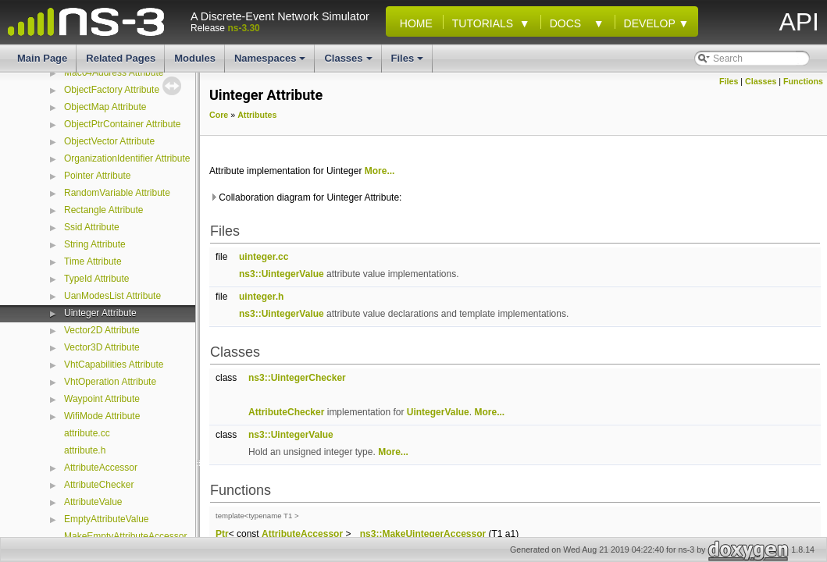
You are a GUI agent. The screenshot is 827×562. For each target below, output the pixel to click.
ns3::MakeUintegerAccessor (423, 533)
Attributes (256, 114)
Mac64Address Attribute (113, 72)
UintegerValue (438, 412)
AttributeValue (93, 501)
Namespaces (271, 62)
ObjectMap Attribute (105, 106)
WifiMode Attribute (102, 416)
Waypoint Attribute (102, 398)
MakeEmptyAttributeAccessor (125, 536)
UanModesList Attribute (112, 295)
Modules (195, 58)
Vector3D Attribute (102, 347)
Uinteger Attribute (100, 313)
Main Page (42, 58)
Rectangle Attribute (103, 210)
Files (408, 62)
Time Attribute (93, 261)
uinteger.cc (263, 256)
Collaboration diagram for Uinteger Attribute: (305, 197)
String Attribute (95, 244)
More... (380, 170)
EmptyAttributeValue (106, 519)
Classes (349, 62)
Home (413, 23)
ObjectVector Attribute (109, 141)
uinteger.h (261, 296)
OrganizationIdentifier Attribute (127, 158)
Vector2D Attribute (102, 330)
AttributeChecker (99, 484)
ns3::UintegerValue (281, 274)
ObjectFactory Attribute (111, 89)
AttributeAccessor (100, 467)
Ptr (222, 533)
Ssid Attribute (91, 227)
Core (218, 114)
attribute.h (84, 450)
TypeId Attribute (96, 278)
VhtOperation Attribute (110, 381)
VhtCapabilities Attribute (113, 364)
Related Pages (120, 58)
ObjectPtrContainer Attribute (122, 124)
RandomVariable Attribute (117, 192)
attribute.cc (87, 433)
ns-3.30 (243, 28)
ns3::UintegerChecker (297, 377)
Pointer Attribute (97, 175)
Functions (803, 81)
